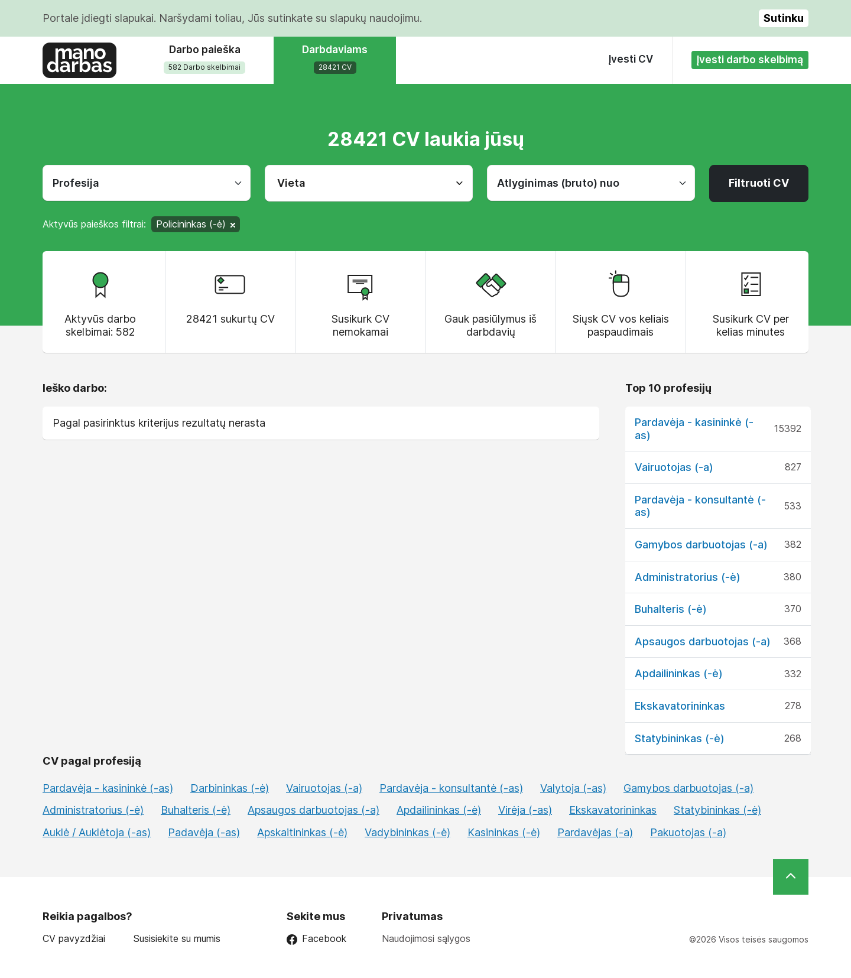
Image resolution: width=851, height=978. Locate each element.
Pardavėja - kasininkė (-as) (108, 788)
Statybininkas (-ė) (680, 738)
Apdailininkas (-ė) (679, 673)
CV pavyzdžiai (74, 938)
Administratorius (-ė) (687, 577)
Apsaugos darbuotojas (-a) (703, 641)
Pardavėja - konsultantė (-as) (451, 788)
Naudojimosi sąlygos (426, 938)
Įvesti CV (631, 59)
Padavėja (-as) (204, 832)
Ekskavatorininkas (680, 706)
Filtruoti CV (759, 183)
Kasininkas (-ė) (503, 832)
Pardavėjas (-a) (595, 832)
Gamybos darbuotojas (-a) (701, 544)
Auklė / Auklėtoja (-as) (97, 832)
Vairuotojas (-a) (674, 467)
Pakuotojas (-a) (688, 832)
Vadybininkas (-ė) (407, 832)
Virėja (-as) (525, 810)
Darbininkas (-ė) (229, 788)
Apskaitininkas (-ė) (302, 832)
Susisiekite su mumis (177, 938)
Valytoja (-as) (573, 788)
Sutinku (784, 18)
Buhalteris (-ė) (671, 609)
